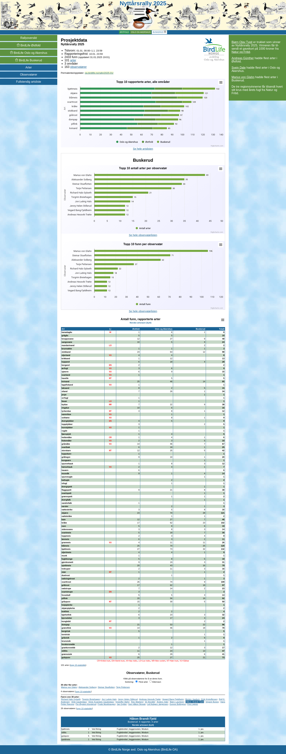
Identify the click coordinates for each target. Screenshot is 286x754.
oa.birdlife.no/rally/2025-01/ (99, 73)
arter (73, 60)
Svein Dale (238, 67)
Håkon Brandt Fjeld (195, 702)
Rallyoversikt (28, 37)
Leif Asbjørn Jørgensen (157, 704)
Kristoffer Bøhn (122, 702)
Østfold (124, 32)
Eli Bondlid (150, 702)
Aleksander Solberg (87, 687)
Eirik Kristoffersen (209, 699)
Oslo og (28, 52)
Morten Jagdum (192, 699)
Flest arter (141, 682)
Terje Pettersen (123, 687)
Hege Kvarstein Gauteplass (101, 702)
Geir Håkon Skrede (137, 704)
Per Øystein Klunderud (86, 704)
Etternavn (155, 682)
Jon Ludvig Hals (109, 699)
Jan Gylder (122, 704)
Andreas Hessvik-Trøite (150, 699)
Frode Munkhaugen (106, 704)
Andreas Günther (242, 58)
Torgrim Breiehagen (91, 699)
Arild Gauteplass (79, 702)
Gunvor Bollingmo (178, 704)
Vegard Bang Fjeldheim (173, 699)
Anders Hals (162, 702)
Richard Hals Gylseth (70, 699)
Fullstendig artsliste (28, 81)
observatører (78, 66)
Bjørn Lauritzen (177, 702)
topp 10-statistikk (78, 665)
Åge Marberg (137, 702)
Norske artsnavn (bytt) (140, 323)
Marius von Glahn (242, 77)
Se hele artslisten (143, 148)
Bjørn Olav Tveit (241, 42)
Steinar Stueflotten (106, 687)
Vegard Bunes (212, 702)
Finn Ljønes (192, 704)
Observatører (28, 74)
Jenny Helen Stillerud (128, 699)
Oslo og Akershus (140, 32)
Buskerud (158, 32)
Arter (28, 67)
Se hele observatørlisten (143, 235)
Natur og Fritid (240, 51)
